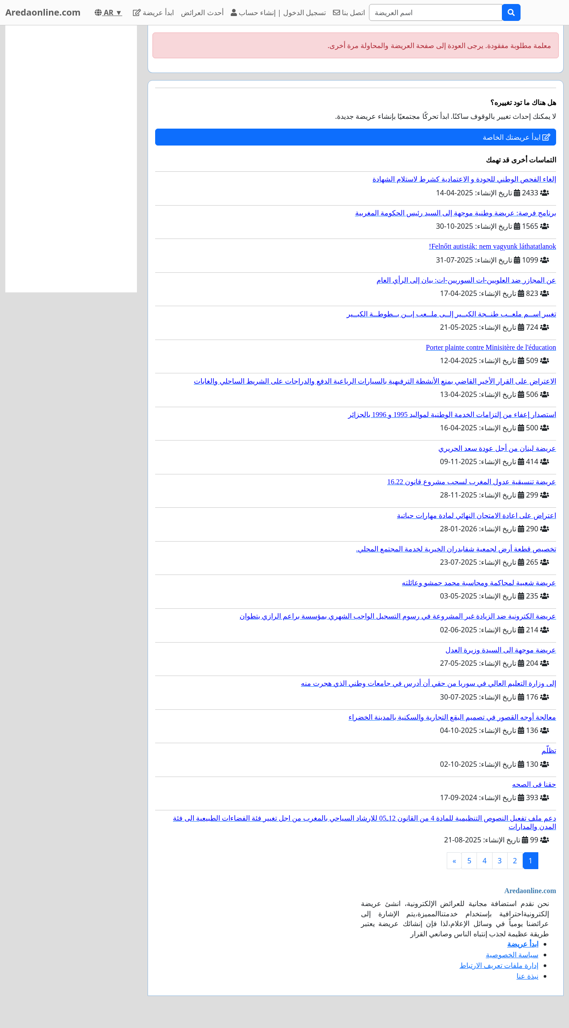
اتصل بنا (349, 12)
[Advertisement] (71, 158)
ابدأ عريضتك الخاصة (516, 137)
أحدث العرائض (202, 12)
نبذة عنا (527, 976)
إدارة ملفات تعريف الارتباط (499, 965)
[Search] (435, 12)
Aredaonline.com (42, 12)
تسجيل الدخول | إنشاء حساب (278, 12)
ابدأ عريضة (153, 12)
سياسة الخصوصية (512, 954)
